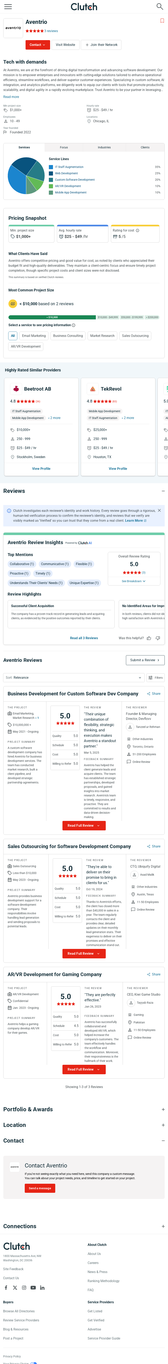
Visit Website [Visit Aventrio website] (65, 45)
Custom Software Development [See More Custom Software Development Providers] (75, 179)
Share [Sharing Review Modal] (156, 694)
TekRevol (111, 389)
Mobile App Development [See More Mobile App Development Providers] (71, 192)
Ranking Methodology (104, 1281)
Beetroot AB (37, 389)
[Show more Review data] (84, 825)
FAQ (91, 1290)
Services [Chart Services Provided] (24, 147)
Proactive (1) (19, 573)
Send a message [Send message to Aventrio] (40, 1188)
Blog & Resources (15, 1329)
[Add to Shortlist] (162, 20)
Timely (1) (42, 573)
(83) (114, 401)
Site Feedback (13, 1269)
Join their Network (104, 45)
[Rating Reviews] (34, 31)
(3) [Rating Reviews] (144, 572)
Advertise (94, 1329)
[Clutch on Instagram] (24, 1288)
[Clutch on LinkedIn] (42, 1288)
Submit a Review (142, 660)
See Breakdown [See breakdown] (132, 581)
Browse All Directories (19, 1311)
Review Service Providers (21, 1320)
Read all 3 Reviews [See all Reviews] (84, 638)
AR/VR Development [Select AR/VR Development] (26, 346)
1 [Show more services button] (38, 718)
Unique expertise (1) (84, 583)
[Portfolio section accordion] (84, 1109)
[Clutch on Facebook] (6, 1288)
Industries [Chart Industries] (104, 147)
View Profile (41, 469)
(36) (38, 401)
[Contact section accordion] (84, 1141)
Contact (35, 45)
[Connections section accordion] (84, 1226)
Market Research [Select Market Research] (102, 336)
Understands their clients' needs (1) (36, 583)
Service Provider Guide (104, 1338)
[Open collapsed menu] (8, 7)
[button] (74, 677)
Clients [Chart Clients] (145, 147)
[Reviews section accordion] (84, 491)
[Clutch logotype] (16, 1246)
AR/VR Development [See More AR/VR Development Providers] (68, 186)
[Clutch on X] (15, 1288)
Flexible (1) (84, 564)
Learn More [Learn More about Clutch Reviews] (134, 521)
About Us (94, 1254)
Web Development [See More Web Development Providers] (66, 173)
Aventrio (36, 22)
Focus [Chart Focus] (64, 147)
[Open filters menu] (156, 677)
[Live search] (160, 7)
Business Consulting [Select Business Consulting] (68, 336)
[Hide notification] (159, 510)
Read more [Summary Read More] (11, 97)
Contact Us (11, 1278)
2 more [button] (55, 418)
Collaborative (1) (22, 564)
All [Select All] (13, 336)
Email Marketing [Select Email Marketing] (34, 336)
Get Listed (95, 1311)
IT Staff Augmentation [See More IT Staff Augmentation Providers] (69, 167)
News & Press (97, 1272)
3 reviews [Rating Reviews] (51, 31)
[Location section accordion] (84, 1125)
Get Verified (96, 1320)
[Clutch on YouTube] (33, 1288)
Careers (93, 1263)
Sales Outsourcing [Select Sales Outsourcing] (135, 336)
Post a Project (13, 1338)
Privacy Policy (12, 1356)
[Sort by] (74, 677)
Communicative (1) (55, 564)
